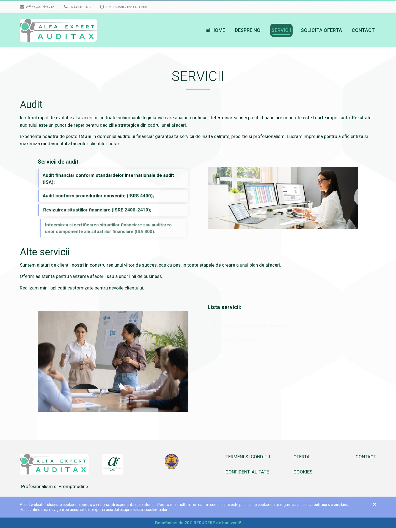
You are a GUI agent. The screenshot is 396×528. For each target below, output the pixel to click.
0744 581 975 (77, 6)
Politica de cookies (331, 504)
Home (215, 30)
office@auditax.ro (37, 6)
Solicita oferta (321, 30)
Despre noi (248, 30)
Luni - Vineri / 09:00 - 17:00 (123, 6)
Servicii (281, 30)
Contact (363, 30)
